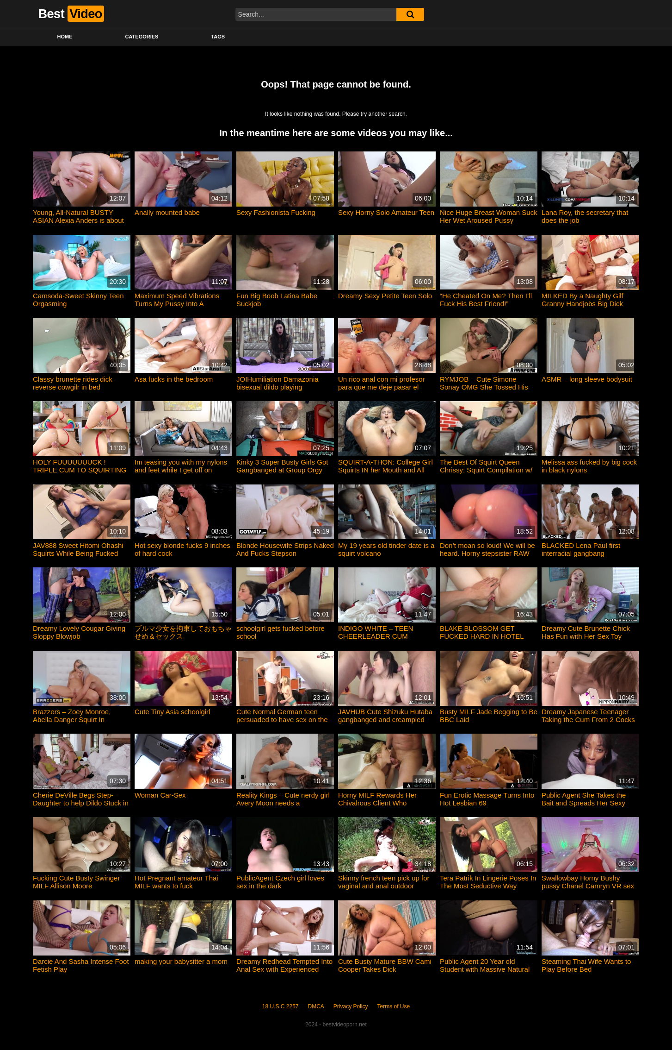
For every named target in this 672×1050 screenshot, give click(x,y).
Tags (218, 36)
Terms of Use (393, 1006)
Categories (142, 36)
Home (65, 36)
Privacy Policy (350, 1006)
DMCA (316, 1006)
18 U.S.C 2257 (280, 1006)
